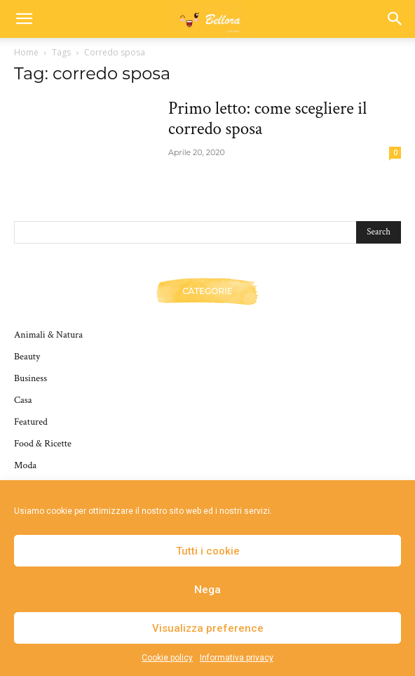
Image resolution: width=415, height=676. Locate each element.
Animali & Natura (48, 335)
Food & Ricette (43, 443)
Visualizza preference (208, 628)
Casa (23, 400)
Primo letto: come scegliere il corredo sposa (267, 118)
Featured (31, 422)
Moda (25, 465)
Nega (207, 589)
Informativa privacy (236, 658)
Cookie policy (167, 658)
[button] (23, 19)
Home (26, 52)
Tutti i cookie (208, 551)
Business (30, 378)
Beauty (27, 356)
